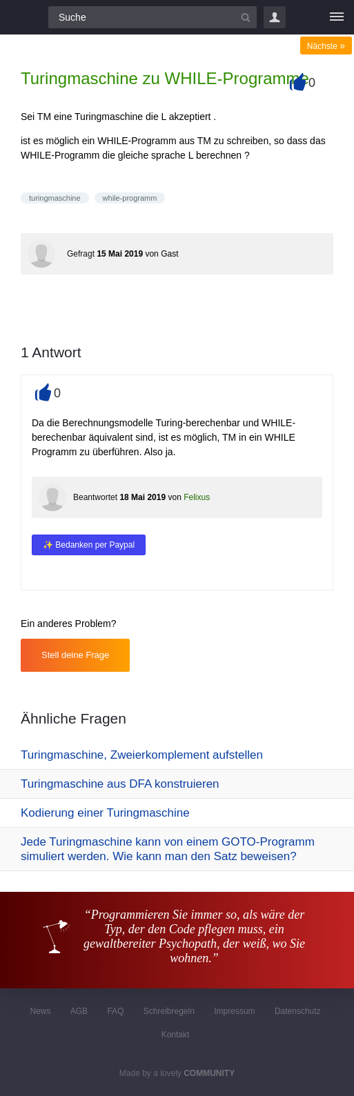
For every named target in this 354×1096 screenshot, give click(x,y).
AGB (79, 1011)
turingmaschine (55, 198)
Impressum (234, 1011)
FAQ (115, 1011)
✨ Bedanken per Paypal (89, 545)
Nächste (326, 46)
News (40, 1011)
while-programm (130, 198)
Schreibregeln (169, 1011)
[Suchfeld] (152, 17)
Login (275, 17)
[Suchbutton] (246, 17)
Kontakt (175, 1034)
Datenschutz (298, 1011)
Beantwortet (95, 497)
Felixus (197, 497)
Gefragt (81, 254)
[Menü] (337, 17)
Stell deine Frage (75, 655)
